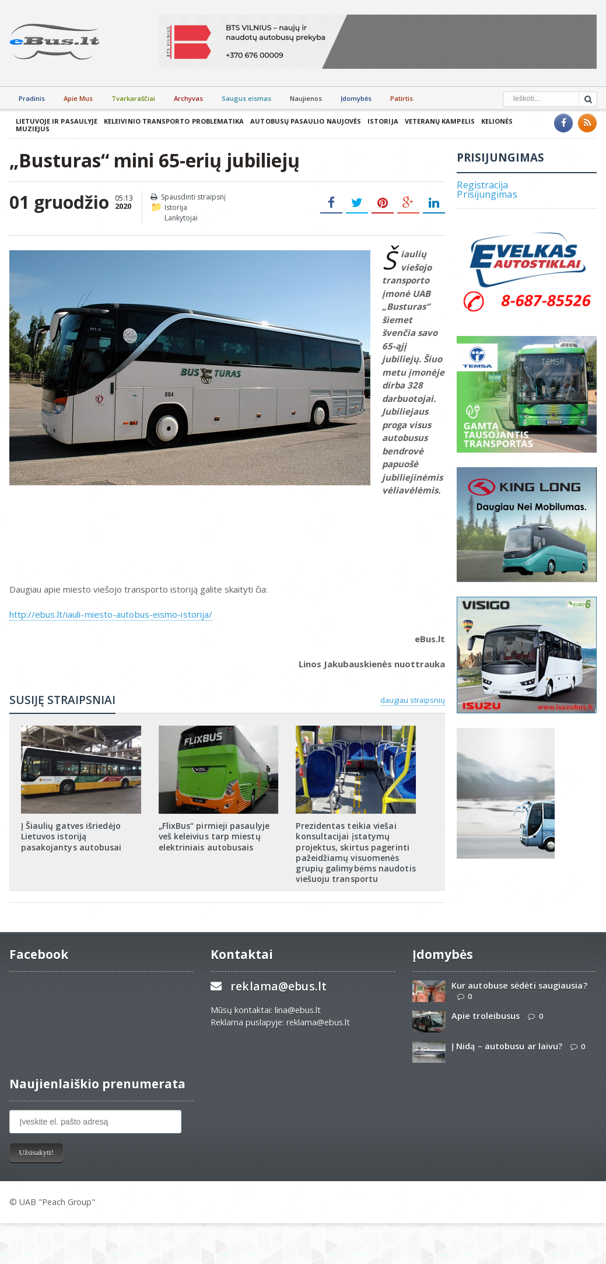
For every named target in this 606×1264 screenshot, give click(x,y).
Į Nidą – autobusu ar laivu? (506, 1040)
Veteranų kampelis (436, 121)
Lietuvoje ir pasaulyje (56, 121)
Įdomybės (356, 98)
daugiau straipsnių (412, 694)
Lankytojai (181, 213)
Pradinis (32, 98)
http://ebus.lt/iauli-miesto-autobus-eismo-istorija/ (109, 608)
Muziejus (532, 121)
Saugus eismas (246, 98)
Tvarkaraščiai (133, 98)
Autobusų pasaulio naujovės (303, 121)
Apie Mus (78, 98)
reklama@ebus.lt (277, 981)
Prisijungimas (486, 188)
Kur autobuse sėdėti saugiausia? (518, 980)
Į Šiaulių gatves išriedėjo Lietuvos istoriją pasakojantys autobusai (71, 831)
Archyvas (188, 98)
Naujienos (306, 98)
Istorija (380, 121)
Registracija (482, 179)
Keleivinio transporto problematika (172, 121)
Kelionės (493, 121)
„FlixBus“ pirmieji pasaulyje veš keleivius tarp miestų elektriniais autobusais (213, 831)
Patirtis (401, 98)
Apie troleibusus (485, 1010)
